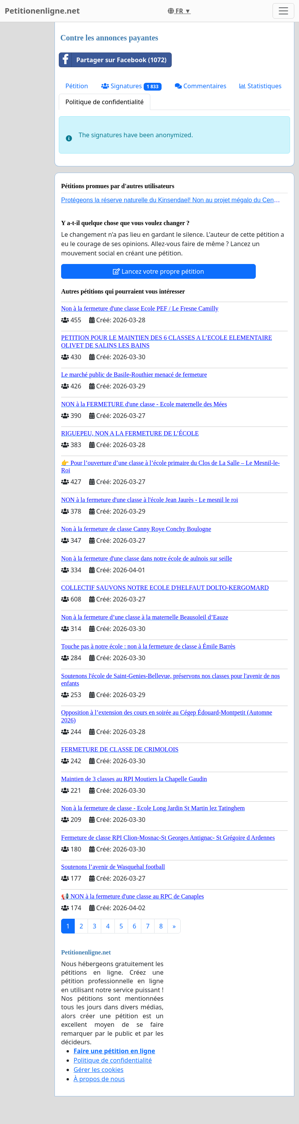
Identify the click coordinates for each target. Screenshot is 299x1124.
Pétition (76, 86)
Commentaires (201, 86)
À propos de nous (99, 1079)
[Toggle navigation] (283, 11)
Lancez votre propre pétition (158, 271)
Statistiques (260, 86)
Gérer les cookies (98, 1069)
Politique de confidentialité (104, 102)
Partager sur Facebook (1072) (113, 60)
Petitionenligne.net (42, 10)
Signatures (131, 86)
